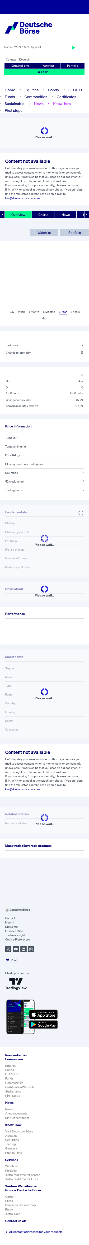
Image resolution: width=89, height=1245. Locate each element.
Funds (10, 96)
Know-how (62, 103)
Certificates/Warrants (19, 1087)
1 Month (33, 311)
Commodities (35, 96)
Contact (11, 59)
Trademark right (15, 935)
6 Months (49, 311)
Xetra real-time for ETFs (21, 1179)
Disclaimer (11, 926)
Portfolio (72, 65)
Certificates (66, 96)
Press (9, 1201)
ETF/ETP (75, 89)
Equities (32, 89)
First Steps (12, 1096)
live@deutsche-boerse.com (22, 198)
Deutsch (24, 59)
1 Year (63, 311)
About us (11, 1136)
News (39, 103)
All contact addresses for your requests (33, 1232)
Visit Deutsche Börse (19, 1131)
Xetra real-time (20, 65)
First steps (14, 110)
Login (42, 72)
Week (21, 311)
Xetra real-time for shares (22, 1175)
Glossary (11, 1148)
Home (10, 89)
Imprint (9, 922)
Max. (44, 318)
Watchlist (48, 65)
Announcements (16, 1113)
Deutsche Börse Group (20, 1205)
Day (11, 311)
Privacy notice (14, 931)
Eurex (9, 1209)
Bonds (53, 89)
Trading (10, 1144)
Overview (18, 214)
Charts (43, 214)
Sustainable (14, 103)
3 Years (75, 311)
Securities (12, 1140)
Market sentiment (17, 1118)
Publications (13, 1153)
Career (10, 1197)
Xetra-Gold (12, 1214)
